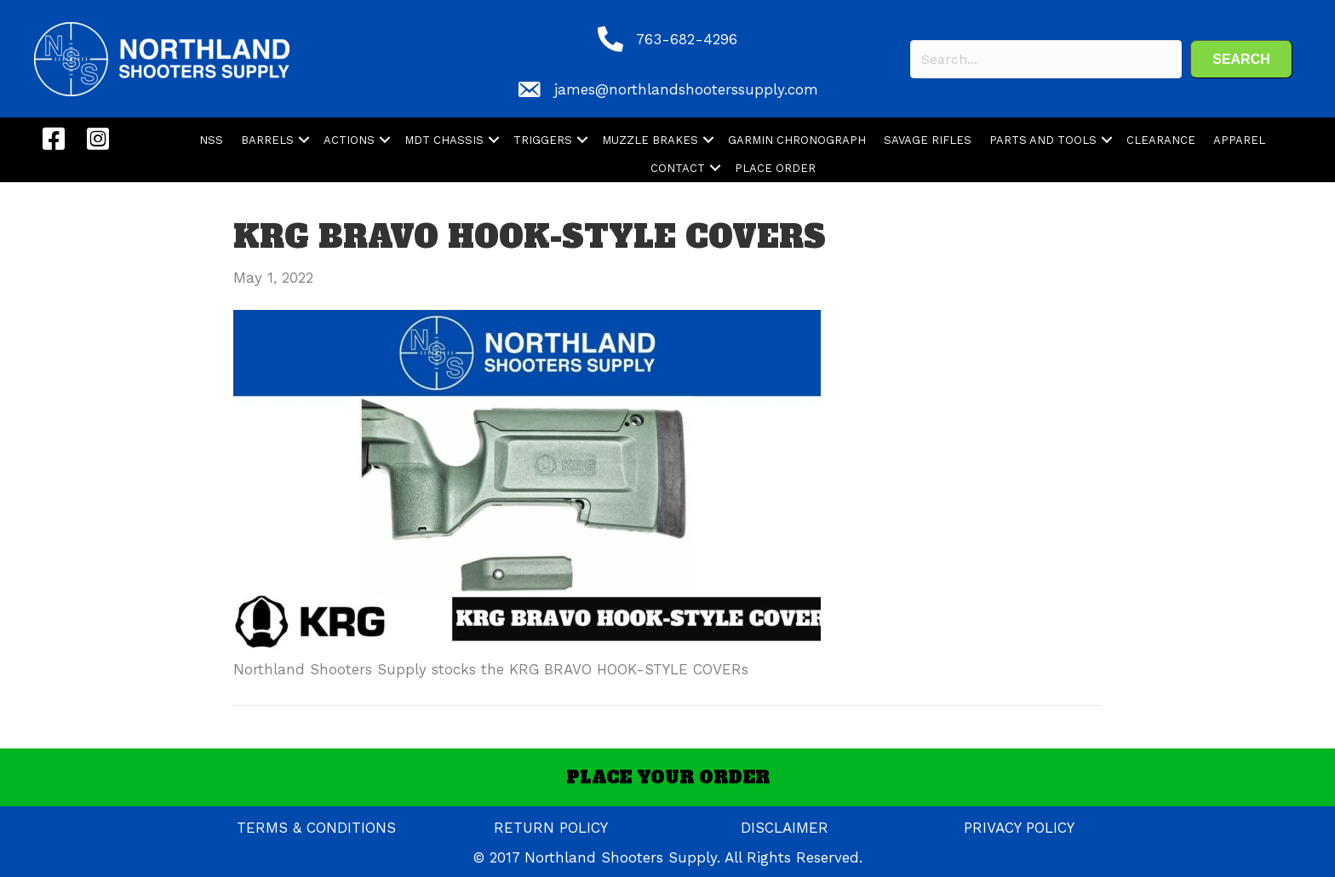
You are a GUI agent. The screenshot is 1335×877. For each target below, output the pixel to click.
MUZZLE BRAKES (650, 140)
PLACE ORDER (775, 168)
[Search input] (1046, 59)
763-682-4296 (686, 39)
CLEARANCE (1160, 140)
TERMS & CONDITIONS (316, 827)
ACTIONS (349, 140)
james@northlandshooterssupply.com (686, 89)
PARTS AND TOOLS (1043, 140)
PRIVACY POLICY (1019, 827)
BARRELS (267, 140)
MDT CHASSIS (444, 140)
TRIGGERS (542, 140)
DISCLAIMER (784, 827)
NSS (211, 140)
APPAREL (1239, 140)
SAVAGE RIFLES (927, 140)
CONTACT (677, 168)
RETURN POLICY (551, 827)
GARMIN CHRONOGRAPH (797, 140)
